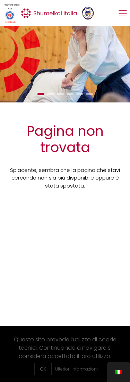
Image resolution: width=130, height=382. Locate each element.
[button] (40, 94)
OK (43, 369)
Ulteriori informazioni (76, 369)
